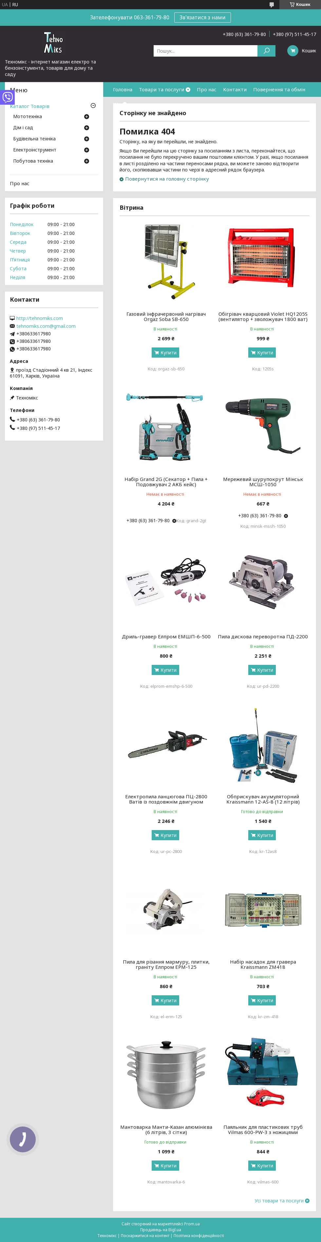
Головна (122, 89)
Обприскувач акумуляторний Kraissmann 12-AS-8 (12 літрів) (263, 799)
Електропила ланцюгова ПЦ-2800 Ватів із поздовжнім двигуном (166, 799)
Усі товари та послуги (279, 1201)
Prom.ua (192, 1224)
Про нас (207, 89)
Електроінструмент (34, 150)
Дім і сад (23, 128)
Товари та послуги (161, 89)
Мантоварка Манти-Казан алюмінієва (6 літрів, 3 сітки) (166, 1129)
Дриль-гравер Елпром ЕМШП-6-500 (166, 636)
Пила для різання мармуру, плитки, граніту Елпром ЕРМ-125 (166, 964)
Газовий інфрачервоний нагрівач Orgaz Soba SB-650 (166, 316)
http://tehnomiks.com (39, 318)
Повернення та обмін (279, 89)
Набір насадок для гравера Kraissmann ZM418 (263, 964)
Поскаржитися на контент (145, 1235)
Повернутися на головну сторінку (167, 178)
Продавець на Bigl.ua (160, 1230)
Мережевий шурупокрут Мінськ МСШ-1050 (263, 481)
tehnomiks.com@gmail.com (46, 326)
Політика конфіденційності (199, 1235)
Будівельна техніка (34, 139)
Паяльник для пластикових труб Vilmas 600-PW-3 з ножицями (263, 1129)
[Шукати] (266, 51)
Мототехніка (27, 116)
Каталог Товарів (29, 106)
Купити (168, 352)
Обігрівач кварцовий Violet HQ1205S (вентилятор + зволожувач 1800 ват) (263, 316)
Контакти (235, 89)
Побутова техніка (33, 161)
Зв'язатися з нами (202, 17)
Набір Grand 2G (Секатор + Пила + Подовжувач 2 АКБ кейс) (166, 481)
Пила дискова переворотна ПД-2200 (263, 636)
